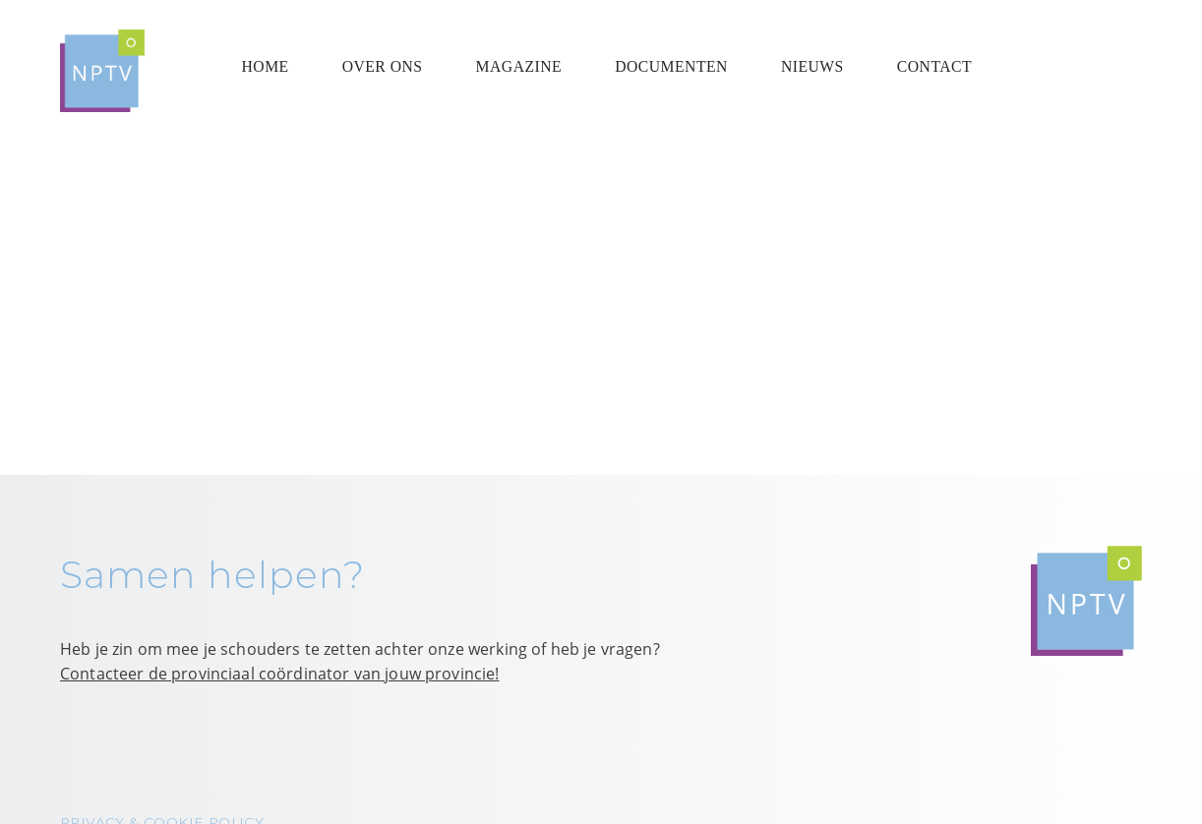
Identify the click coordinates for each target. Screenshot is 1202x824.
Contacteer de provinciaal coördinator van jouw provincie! (280, 673)
